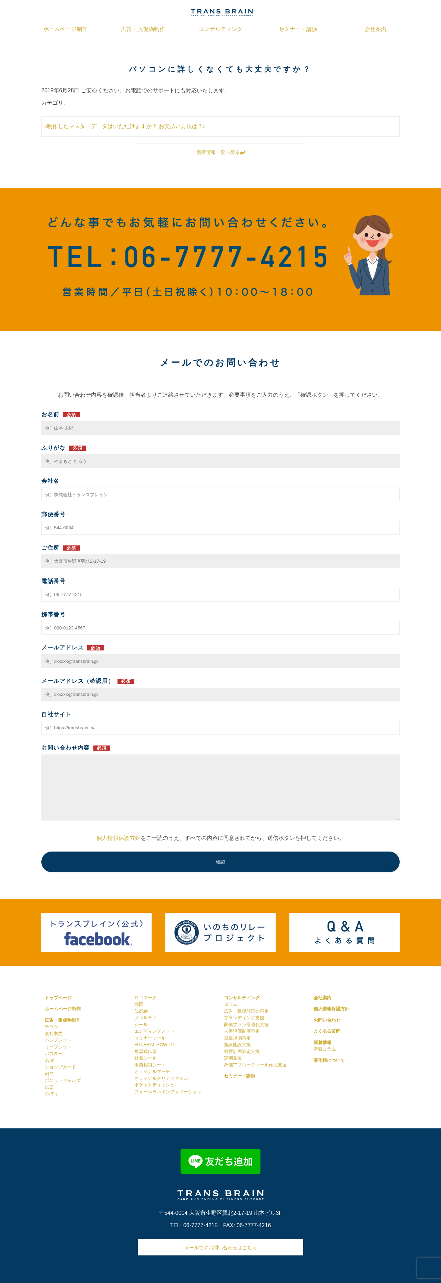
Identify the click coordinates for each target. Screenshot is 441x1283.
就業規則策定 (237, 1038)
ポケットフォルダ (63, 1080)
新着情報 (322, 1042)
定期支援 (233, 1058)
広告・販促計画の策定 (246, 1011)
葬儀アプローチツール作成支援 (255, 1064)
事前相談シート (150, 1064)
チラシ (51, 1026)
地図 (138, 1004)
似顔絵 (141, 1011)
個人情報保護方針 (118, 838)
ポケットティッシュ (154, 1084)
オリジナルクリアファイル (161, 1078)
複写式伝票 (145, 1051)
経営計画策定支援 (242, 1051)
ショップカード (60, 1067)
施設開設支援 (237, 1044)
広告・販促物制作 (143, 29)
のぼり (51, 1093)
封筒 (49, 1073)
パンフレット (58, 1040)
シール (141, 1024)
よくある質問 (327, 1031)
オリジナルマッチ (152, 1071)
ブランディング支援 (244, 1017)
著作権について (329, 1060)
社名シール (145, 1058)
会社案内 (376, 29)
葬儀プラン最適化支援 (246, 1024)
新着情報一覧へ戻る (220, 152)
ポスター (54, 1053)
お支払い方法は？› (182, 126)
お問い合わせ (327, 1020)
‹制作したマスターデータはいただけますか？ (101, 126)
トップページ (58, 997)
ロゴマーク (145, 997)
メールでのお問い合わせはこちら (220, 1247)
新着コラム (325, 1049)
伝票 (49, 1087)
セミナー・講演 (298, 29)
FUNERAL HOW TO (154, 1044)
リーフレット (58, 1047)
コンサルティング (220, 29)
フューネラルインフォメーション (168, 1091)
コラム (230, 1004)
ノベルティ (145, 1017)
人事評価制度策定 (242, 1031)
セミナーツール (150, 1038)
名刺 (49, 1060)
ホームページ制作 (65, 29)
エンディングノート (154, 1031)
